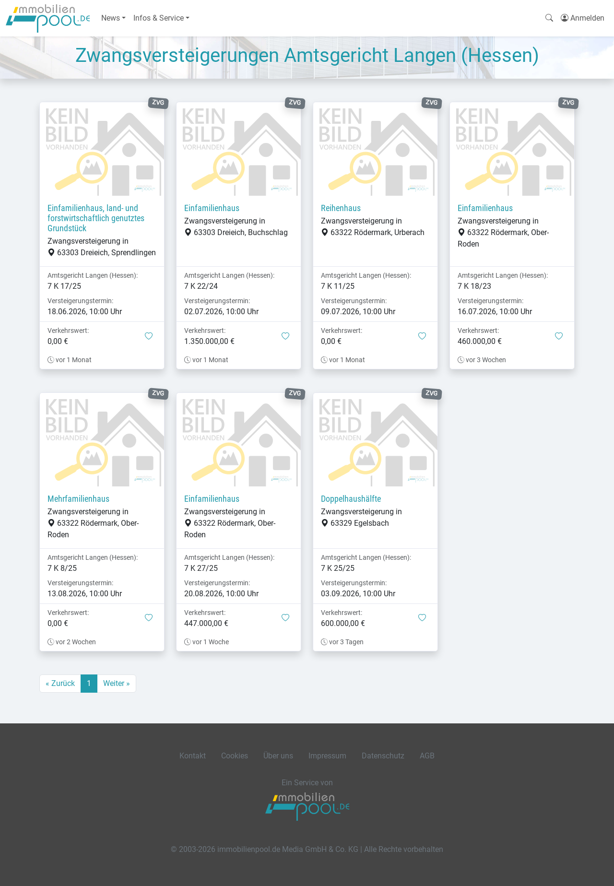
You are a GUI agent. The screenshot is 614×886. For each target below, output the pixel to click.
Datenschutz (383, 755)
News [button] (110, 18)
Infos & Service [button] (158, 18)
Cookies (234, 755)
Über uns (278, 755)
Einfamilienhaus (211, 208)
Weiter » (116, 683)
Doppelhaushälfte (351, 499)
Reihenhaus (341, 208)
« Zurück (60, 683)
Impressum (327, 755)
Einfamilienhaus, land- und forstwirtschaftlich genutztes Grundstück (95, 218)
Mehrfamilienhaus (78, 499)
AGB (427, 755)
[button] (148, 336)
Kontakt (192, 755)
